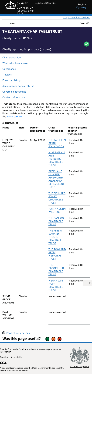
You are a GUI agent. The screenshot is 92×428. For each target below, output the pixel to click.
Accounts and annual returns (18, 85)
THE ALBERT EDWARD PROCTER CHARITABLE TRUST (55, 237)
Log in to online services (76, 17)
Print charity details (16, 333)
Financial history (11, 80)
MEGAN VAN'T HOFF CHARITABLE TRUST (56, 285)
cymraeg (81, 7)
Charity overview (11, 57)
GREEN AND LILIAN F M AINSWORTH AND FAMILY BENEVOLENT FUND (56, 179)
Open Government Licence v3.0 (47, 367)
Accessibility (16, 357)
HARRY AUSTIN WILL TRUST (57, 210)
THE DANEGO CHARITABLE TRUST (56, 221)
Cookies (4, 357)
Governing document (14, 91)
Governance (9, 68)
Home (11, 23)
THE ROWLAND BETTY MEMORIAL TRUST (57, 254)
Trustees (7, 74)
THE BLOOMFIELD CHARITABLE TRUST (56, 269)
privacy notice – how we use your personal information (30, 350)
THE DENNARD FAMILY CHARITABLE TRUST (56, 198)
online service (14, 116)
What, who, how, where (14, 63)
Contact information (13, 97)
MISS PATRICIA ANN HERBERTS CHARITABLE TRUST (56, 159)
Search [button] (85, 23)
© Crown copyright (79, 366)
